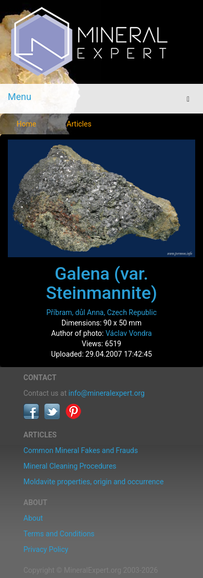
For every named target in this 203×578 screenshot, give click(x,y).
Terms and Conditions (59, 534)
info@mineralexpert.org (107, 393)
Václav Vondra (129, 333)
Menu (19, 96)
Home (26, 124)
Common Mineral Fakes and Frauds (80, 450)
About (33, 518)
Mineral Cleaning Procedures (70, 466)
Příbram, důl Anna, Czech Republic (101, 312)
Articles (79, 124)
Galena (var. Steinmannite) (101, 283)
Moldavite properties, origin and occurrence (93, 482)
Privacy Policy (45, 549)
